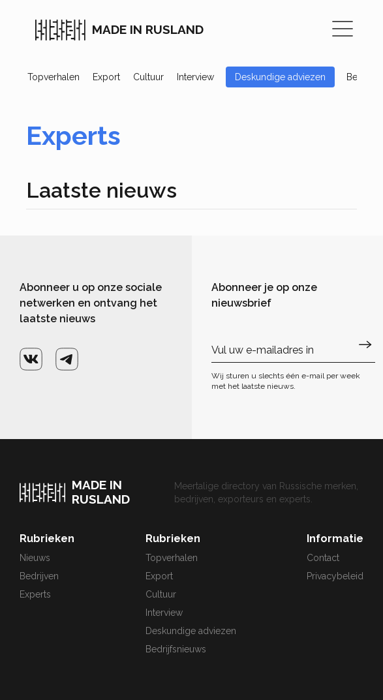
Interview (195, 77)
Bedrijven (39, 576)
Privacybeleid (335, 576)
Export (106, 77)
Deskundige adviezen (280, 77)
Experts (35, 594)
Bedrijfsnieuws (176, 649)
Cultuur (148, 77)
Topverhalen (53, 77)
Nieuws (35, 558)
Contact (323, 558)
